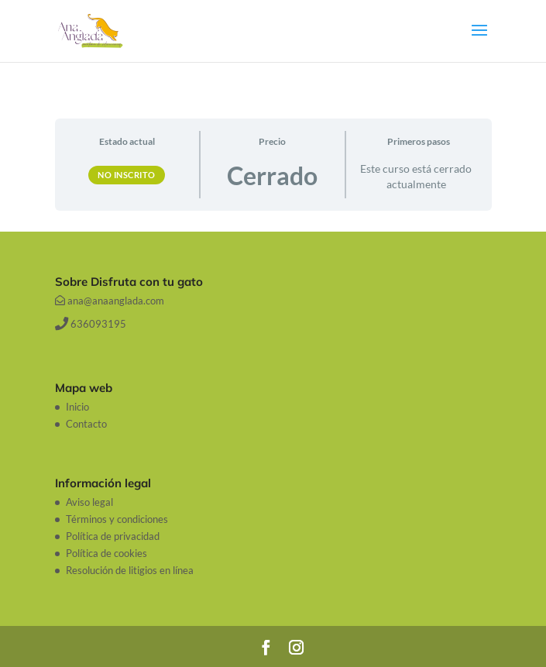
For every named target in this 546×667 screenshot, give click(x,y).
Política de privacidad (113, 536)
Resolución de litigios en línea (130, 570)
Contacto (86, 424)
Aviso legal (89, 502)
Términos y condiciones (117, 519)
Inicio (77, 407)
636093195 (90, 324)
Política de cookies (106, 553)
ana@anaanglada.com (109, 300)
